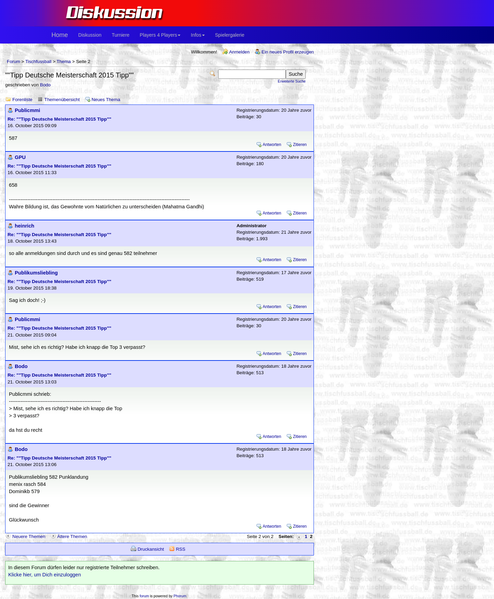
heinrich (24, 226)
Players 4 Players (160, 35)
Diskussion (90, 35)
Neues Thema (106, 99)
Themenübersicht (62, 99)
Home (59, 35)
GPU (20, 157)
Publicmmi (27, 110)
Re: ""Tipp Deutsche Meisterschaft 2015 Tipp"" (59, 119)
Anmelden (239, 51)
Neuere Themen (28, 536)
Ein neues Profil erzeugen (287, 51)
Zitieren (300, 144)
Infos (197, 35)
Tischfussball (38, 61)
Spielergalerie (230, 35)
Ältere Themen (72, 536)
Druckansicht (151, 549)
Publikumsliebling (36, 273)
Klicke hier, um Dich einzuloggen (44, 574)
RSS (180, 549)
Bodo (45, 84)
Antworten (272, 144)
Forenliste (22, 99)
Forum (13, 61)
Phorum (180, 596)
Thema (64, 61)
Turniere (121, 35)
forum (144, 596)
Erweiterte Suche (292, 81)
